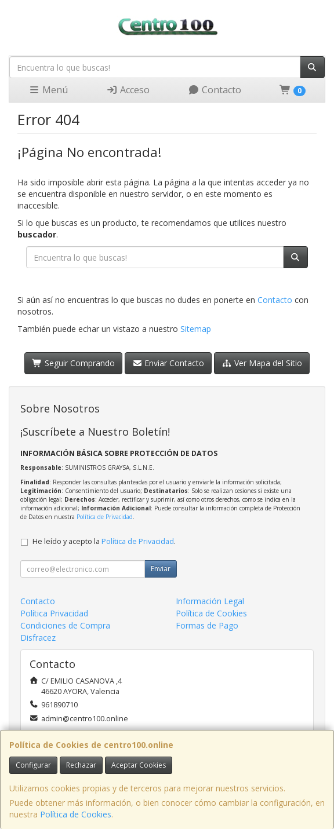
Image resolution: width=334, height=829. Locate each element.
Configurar (33, 765)
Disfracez (38, 637)
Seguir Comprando (73, 362)
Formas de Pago (207, 625)
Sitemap (195, 328)
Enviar (160, 569)
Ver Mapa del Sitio (262, 362)
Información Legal (210, 601)
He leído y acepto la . (104, 541)
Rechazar (81, 765)
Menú (48, 89)
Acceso (128, 89)
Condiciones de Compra (65, 625)
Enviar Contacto (168, 362)
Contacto (214, 89)
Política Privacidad (54, 613)
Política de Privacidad (105, 517)
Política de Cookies (75, 814)
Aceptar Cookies (138, 765)
